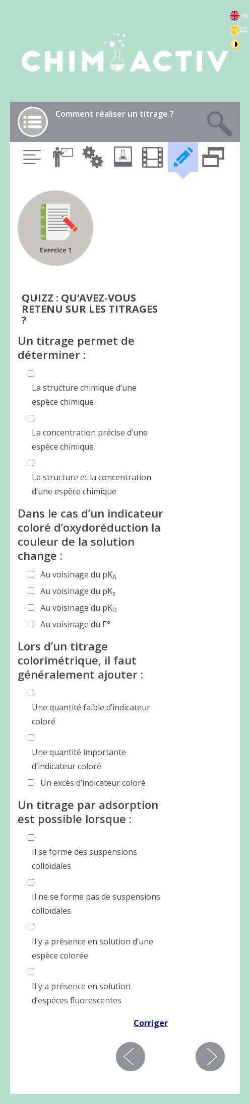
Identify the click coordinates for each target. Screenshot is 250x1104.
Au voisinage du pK (78, 575)
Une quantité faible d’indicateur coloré (91, 714)
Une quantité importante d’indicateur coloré (79, 759)
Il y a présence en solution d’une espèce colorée (92, 948)
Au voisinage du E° (75, 624)
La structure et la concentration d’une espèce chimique (91, 484)
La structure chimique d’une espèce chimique (84, 394)
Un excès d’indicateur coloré (93, 782)
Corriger (151, 1022)
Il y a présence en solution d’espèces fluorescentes (81, 993)
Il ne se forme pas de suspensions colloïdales (96, 903)
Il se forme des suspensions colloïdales (84, 858)
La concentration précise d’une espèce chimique (90, 439)
